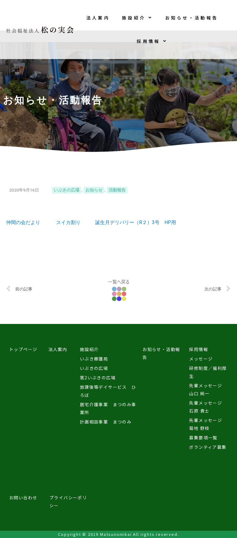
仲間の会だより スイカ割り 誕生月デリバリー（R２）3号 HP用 (91, 222)
